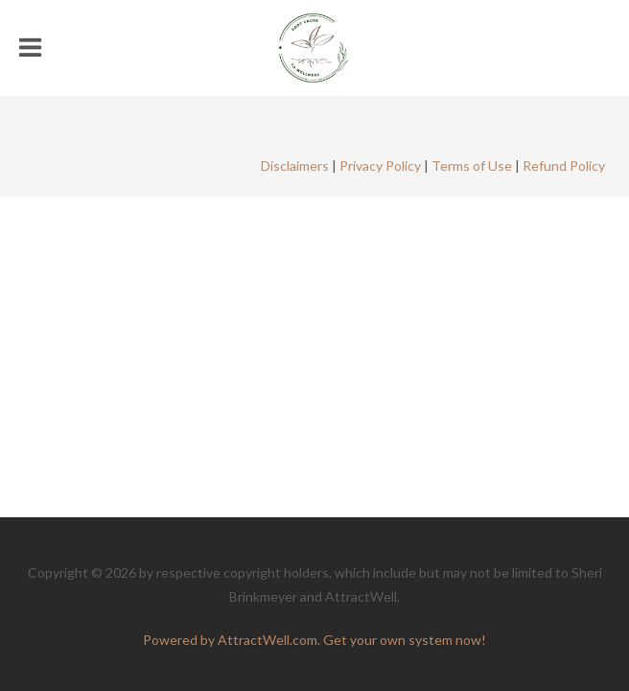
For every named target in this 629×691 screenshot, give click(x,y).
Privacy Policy (380, 165)
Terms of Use (471, 165)
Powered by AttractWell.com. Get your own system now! (314, 639)
